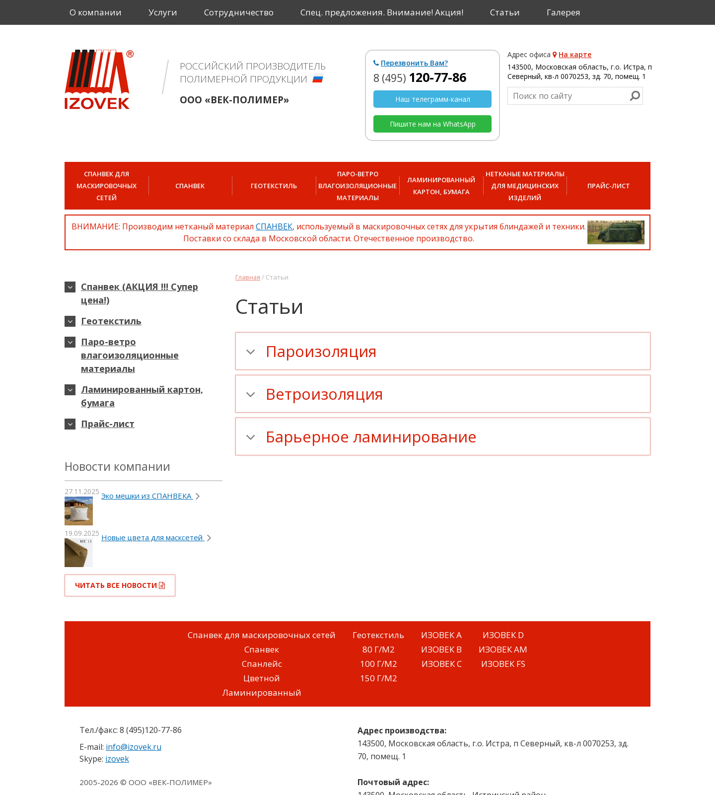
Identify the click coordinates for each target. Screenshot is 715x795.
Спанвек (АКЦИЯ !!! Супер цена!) (139, 293)
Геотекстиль (274, 185)
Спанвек (190, 185)
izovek (117, 758)
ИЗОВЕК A (441, 635)
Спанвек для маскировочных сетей (262, 635)
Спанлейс (262, 663)
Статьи (505, 12)
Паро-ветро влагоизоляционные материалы (357, 185)
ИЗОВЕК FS (503, 663)
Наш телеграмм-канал (432, 99)
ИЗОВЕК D (503, 635)
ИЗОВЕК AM (503, 649)
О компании (96, 12)
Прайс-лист (608, 185)
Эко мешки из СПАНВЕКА (150, 496)
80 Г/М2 (378, 649)
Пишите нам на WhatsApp (433, 124)
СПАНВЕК (274, 226)
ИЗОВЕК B (441, 649)
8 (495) (419, 78)
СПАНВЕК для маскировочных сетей (106, 185)
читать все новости (120, 585)
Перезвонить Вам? (410, 63)
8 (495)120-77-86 (151, 729)
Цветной (261, 678)
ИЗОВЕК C (442, 663)
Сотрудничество (239, 12)
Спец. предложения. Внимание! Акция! (381, 12)
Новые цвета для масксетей (156, 537)
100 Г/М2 (378, 663)
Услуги (162, 12)
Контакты (90, 37)
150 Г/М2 (378, 678)
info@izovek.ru (133, 746)
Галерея (563, 12)
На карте (572, 54)
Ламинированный (261, 692)
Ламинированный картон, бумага (441, 185)
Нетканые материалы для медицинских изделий (525, 185)
